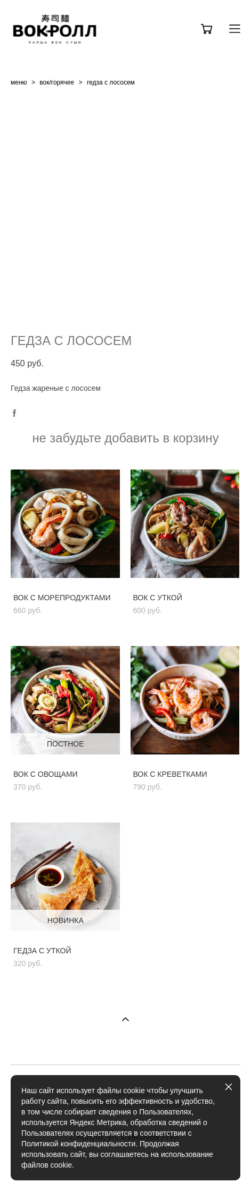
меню (19, 82)
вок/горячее (56, 82)
